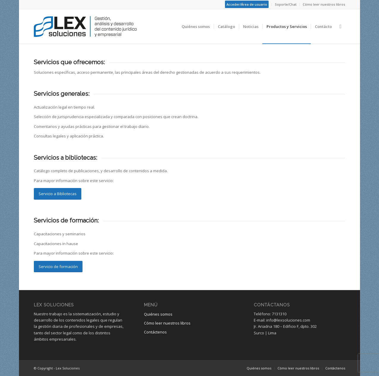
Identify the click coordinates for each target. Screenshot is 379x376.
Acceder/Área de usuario (246, 4)
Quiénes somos (158, 314)
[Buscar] (340, 26)
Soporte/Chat (285, 4)
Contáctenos (155, 332)
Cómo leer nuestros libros (324, 4)
